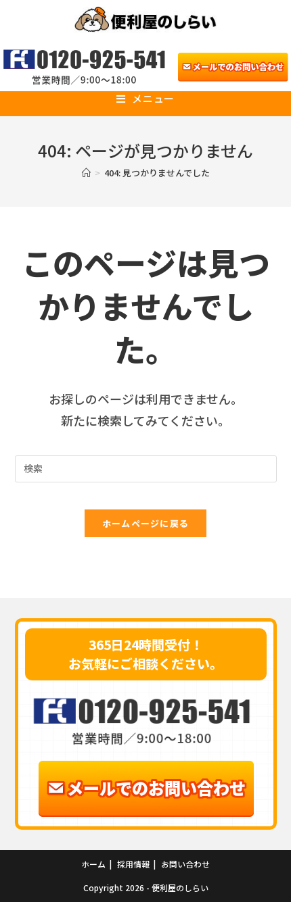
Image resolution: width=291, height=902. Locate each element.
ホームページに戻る (145, 523)
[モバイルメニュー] (145, 98)
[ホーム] (86, 172)
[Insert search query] (146, 468)
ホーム (93, 864)
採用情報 (133, 864)
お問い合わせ (185, 864)
